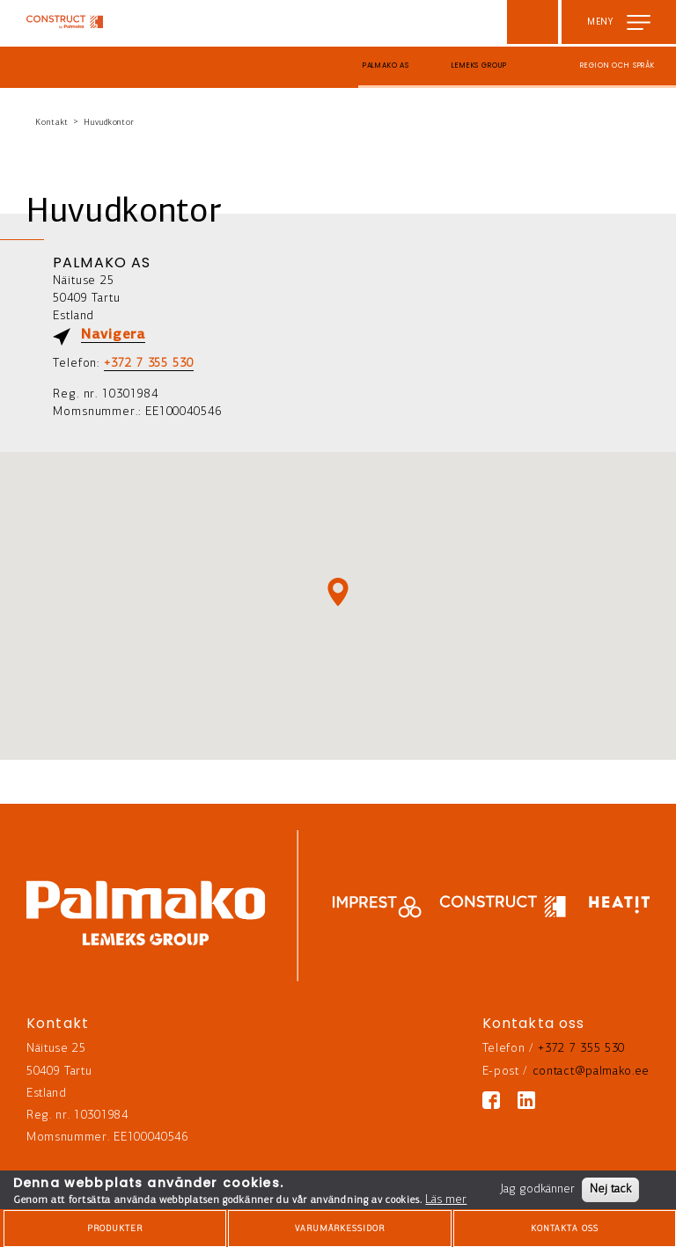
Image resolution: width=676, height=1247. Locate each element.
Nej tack (610, 1189)
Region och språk (617, 65)
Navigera (113, 335)
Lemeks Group (479, 65)
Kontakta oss (565, 1229)
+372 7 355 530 (149, 363)
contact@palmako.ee (591, 1071)
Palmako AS (386, 65)
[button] (338, 592)
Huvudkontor (109, 123)
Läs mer (446, 1200)
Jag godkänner (537, 1189)
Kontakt (52, 123)
